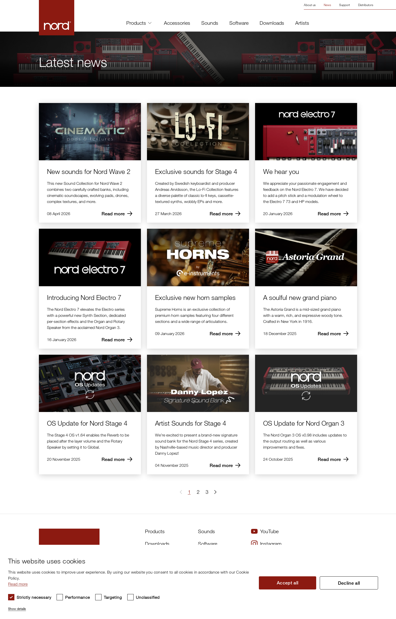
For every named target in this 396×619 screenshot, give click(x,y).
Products (139, 23)
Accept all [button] (288, 582)
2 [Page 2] (198, 492)
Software (239, 23)
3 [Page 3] (207, 492)
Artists (302, 23)
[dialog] (194, 582)
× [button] (382, 550)
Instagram (266, 543)
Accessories (177, 23)
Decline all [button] (349, 583)
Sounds (209, 23)
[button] (214, 492)
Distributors (365, 5)
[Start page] (56, 17)
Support (344, 5)
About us (310, 5)
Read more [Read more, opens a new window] (18, 584)
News (327, 5)
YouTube (265, 531)
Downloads (272, 23)
